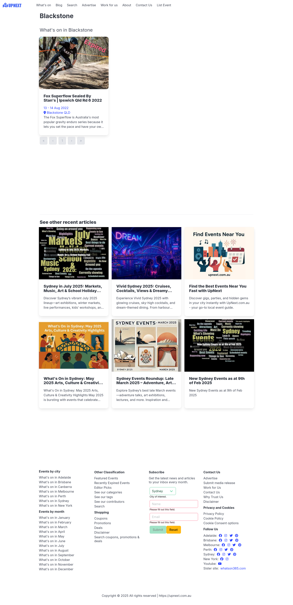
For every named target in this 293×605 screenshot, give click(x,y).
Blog (59, 5)
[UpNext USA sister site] (233, 568)
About (126, 5)
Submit (158, 530)
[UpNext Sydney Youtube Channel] (219, 563)
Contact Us (144, 5)
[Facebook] (221, 535)
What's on (43, 5)
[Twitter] (231, 535)
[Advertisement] (17, 34)
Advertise (89, 5)
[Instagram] (226, 535)
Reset (173, 530)
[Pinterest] (236, 535)
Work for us (109, 5)
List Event (164, 5)
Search (72, 5)
